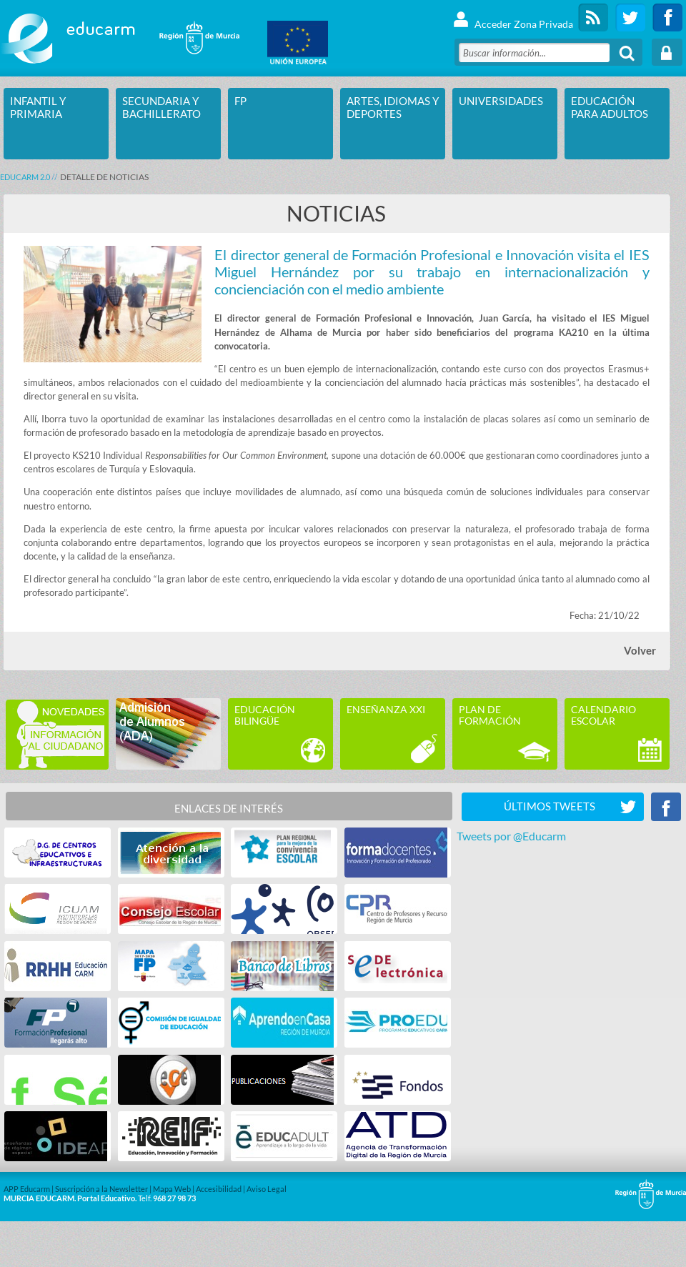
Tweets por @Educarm (511, 836)
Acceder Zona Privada (512, 17)
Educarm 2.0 (25, 177)
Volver (640, 650)
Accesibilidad (219, 1188)
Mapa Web (172, 1188)
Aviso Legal (267, 1188)
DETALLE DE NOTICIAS (104, 177)
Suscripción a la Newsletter (101, 1188)
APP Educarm (27, 1188)
